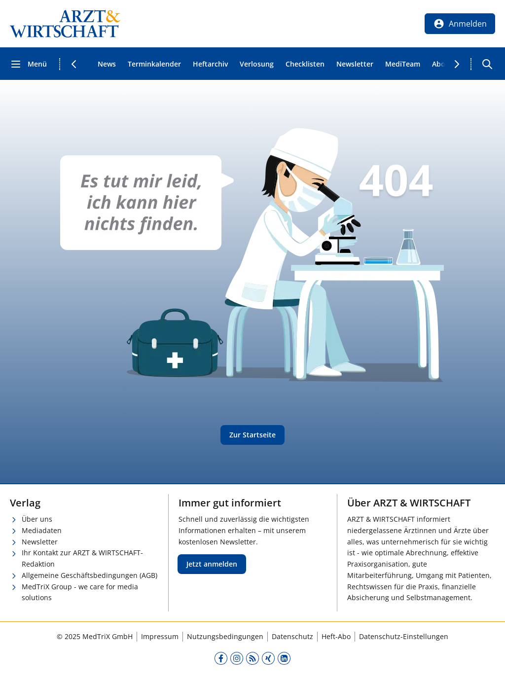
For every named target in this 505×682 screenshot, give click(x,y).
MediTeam (402, 64)
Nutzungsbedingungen (225, 636)
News (107, 64)
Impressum (160, 636)
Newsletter (354, 64)
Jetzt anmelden (211, 564)
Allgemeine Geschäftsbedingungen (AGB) (89, 575)
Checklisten (305, 64)
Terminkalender (154, 64)
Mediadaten (42, 530)
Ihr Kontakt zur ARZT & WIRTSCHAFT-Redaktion (82, 558)
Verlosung (257, 64)
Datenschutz (292, 636)
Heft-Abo (336, 636)
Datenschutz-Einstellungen (403, 636)
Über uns (37, 519)
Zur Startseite (252, 434)
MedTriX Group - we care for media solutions (80, 592)
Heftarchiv (210, 64)
